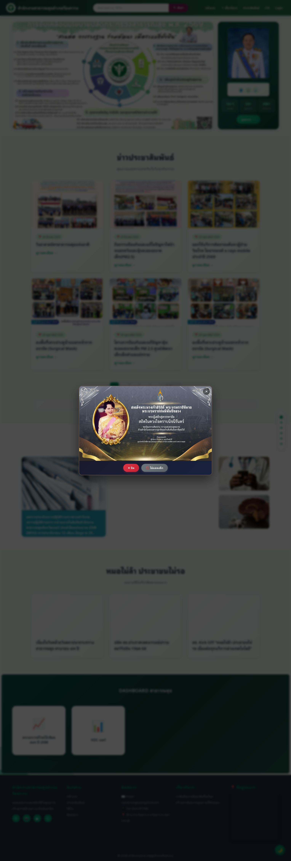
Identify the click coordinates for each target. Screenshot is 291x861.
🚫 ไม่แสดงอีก (154, 468)
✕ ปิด (131, 468)
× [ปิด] (206, 391)
